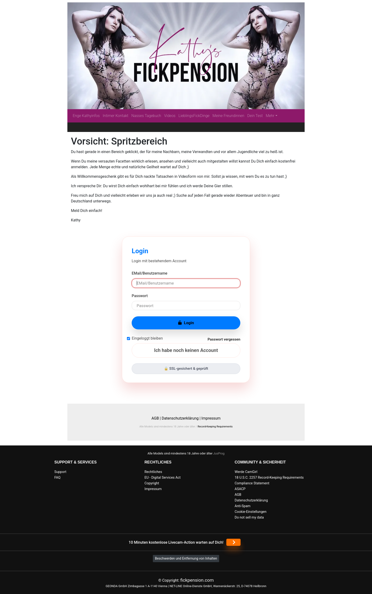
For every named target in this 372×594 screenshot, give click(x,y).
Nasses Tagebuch (146, 115)
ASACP (240, 489)
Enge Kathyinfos (86, 115)
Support (60, 472)
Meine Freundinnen (228, 115)
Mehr (270, 115)
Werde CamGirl (246, 472)
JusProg (219, 453)
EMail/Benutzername (149, 273)
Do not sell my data (249, 517)
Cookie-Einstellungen (250, 512)
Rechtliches (153, 472)
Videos (170, 115)
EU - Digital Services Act (162, 478)
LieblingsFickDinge (193, 115)
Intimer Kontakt (115, 115)
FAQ (57, 478)
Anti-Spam (243, 506)
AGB (238, 495)
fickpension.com (197, 580)
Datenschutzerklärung (251, 500)
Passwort (140, 296)
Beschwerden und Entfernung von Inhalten (186, 558)
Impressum (211, 418)
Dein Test (255, 115)
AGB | (156, 418)
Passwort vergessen (224, 339)
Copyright (151, 483)
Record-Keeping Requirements (215, 426)
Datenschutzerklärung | (181, 418)
